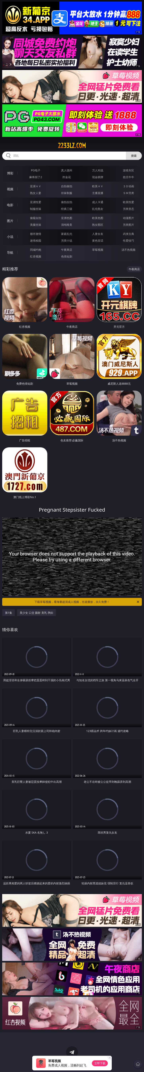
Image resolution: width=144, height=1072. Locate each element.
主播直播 (97, 193)
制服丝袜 (35, 209)
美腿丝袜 (35, 225)
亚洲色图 (66, 218)
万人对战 (97, 170)
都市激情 (35, 234)
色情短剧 (66, 256)
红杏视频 (35, 256)
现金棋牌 (97, 177)
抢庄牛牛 (128, 177)
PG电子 (35, 170)
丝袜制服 (66, 193)
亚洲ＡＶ (35, 186)
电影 (10, 205)
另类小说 (66, 240)
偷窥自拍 (35, 218)
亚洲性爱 (35, 202)
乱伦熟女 (97, 209)
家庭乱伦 (66, 234)
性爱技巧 (128, 240)
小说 (10, 236)
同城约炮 (35, 250)
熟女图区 (97, 225)
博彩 (10, 173)
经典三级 (66, 209)
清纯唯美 (66, 225)
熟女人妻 (35, 193)
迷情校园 (35, 240)
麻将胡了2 (35, 177)
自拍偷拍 (66, 186)
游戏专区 (128, 170)
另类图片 (128, 225)
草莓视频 (97, 250)
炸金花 (66, 177)
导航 (10, 252)
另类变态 (128, 209)
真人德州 (66, 170)
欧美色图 (97, 218)
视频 (10, 189)
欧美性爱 (128, 202)
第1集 (8, 613)
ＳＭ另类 (128, 193)
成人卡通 (97, 202)
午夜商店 (66, 250)
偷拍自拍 (66, 202)
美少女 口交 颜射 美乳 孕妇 (36, 613)
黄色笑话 (97, 240)
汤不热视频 (128, 250)
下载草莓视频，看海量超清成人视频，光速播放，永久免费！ (87, 601)
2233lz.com (72, 146)
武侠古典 (128, 234)
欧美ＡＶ (97, 186)
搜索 (134, 156)
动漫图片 (128, 218)
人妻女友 (97, 234)
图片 (10, 221)
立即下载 (99, 1063)
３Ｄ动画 (128, 186)
